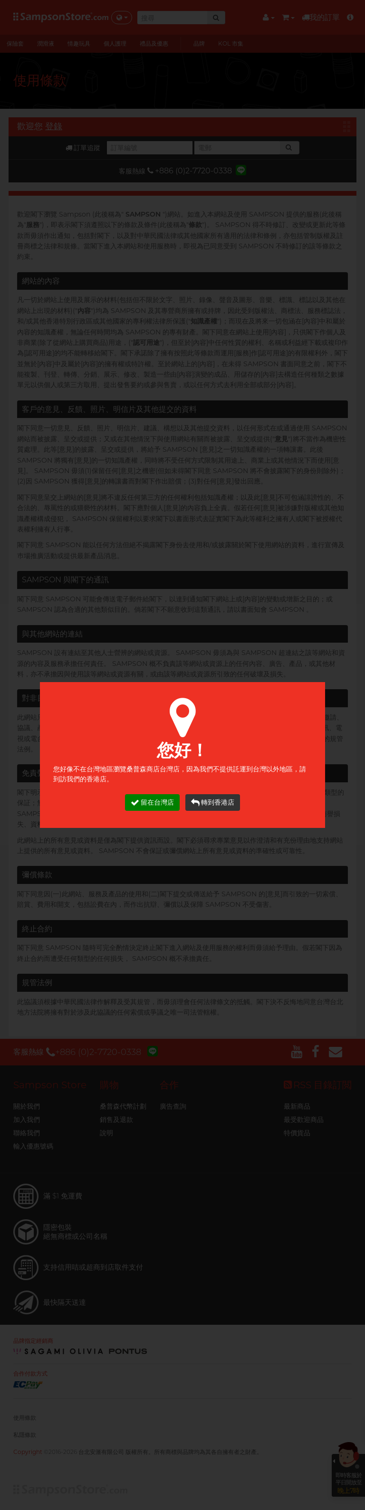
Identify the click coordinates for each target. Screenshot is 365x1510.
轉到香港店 (212, 802)
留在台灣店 (152, 802)
